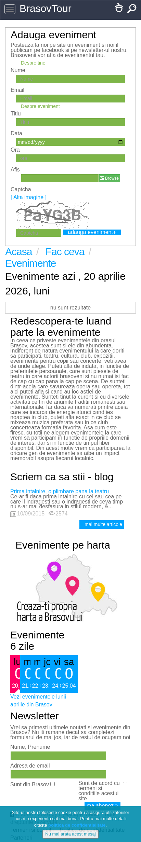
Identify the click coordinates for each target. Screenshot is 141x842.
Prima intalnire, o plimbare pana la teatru (59, 491)
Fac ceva (66, 251)
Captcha (29, 193)
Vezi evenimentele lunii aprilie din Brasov (38, 700)
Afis (15, 169)
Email (17, 90)
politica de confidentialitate (77, 825)
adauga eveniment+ (92, 232)
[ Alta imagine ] (29, 197)
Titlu (16, 113)
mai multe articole (103, 524)
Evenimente (30, 263)
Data (16, 133)
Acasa (20, 251)
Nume (18, 70)
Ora (15, 150)
